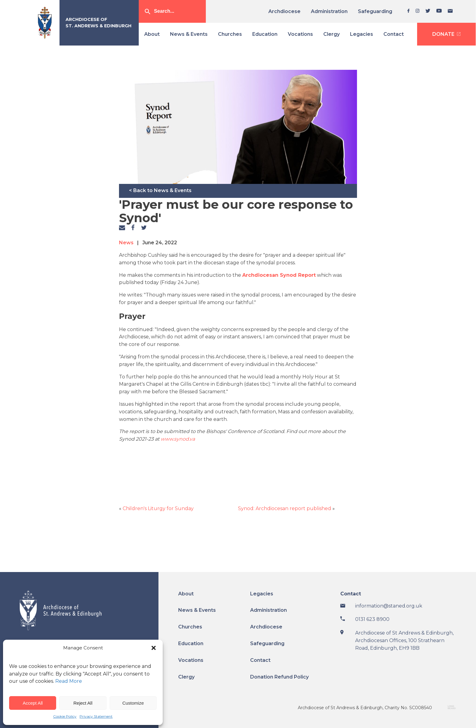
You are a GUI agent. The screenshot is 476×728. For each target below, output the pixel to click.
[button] (154, 648)
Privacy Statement (96, 716)
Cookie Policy (64, 716)
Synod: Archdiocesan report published (284, 508)
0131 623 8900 (372, 619)
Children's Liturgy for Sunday (158, 508)
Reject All (83, 703)
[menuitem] (286, 11)
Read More (68, 681)
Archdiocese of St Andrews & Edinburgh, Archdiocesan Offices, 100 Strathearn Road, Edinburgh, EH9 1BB (404, 640)
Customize (133, 703)
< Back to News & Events (160, 190)
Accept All (33, 703)
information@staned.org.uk (388, 606)
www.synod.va (177, 439)
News (126, 242)
